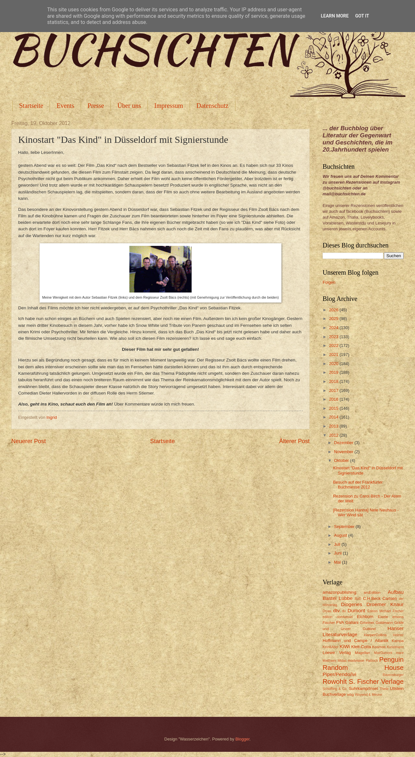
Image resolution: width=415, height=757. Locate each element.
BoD (358, 599)
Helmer (398, 635)
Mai (338, 562)
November (344, 451)
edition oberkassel (338, 617)
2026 (334, 309)
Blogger (242, 739)
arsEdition (372, 592)
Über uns (129, 105)
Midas (342, 660)
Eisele (383, 617)
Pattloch (372, 660)
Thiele (383, 689)
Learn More (335, 15)
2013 (334, 426)
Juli (337, 544)
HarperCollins (375, 635)
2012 (334, 435)
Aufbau (396, 592)
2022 (334, 345)
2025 (334, 318)
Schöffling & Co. (335, 689)
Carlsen (390, 598)
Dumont (356, 610)
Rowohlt (335, 681)
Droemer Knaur (385, 604)
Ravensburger (393, 675)
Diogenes (351, 604)
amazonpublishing (339, 592)
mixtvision (356, 660)
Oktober (342, 460)
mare (400, 653)
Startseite (31, 105)
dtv (336, 610)
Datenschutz (212, 105)
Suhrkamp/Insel (363, 688)
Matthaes (329, 660)
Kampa (398, 641)
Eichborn (365, 616)
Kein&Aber (330, 647)
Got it (362, 15)
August (341, 535)
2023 (334, 336)
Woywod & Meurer (369, 694)
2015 (334, 408)
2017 (334, 390)
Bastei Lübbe (338, 598)
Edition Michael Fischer (385, 611)
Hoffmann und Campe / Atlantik (355, 640)
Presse (96, 105)
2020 (334, 363)
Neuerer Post (28, 441)
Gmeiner (367, 623)
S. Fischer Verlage (376, 681)
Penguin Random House (363, 663)
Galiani (352, 622)
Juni (338, 553)
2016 (334, 399)
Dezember (344, 442)
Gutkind (369, 629)
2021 (334, 354)
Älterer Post (294, 441)
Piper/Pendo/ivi (339, 674)
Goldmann (384, 623)
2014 (334, 417)
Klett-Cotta (361, 646)
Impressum (168, 105)
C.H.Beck (371, 598)
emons (398, 617)
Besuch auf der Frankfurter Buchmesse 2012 (358, 484)
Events (65, 105)
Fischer (329, 623)
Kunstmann (395, 647)
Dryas (327, 611)
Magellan (362, 653)
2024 (334, 327)
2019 (334, 372)
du (344, 611)
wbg (350, 694)
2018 (334, 381)
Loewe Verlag (337, 652)
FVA (340, 622)
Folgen (329, 282)
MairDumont (383, 653)
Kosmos (379, 647)
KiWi (344, 646)
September (345, 526)
